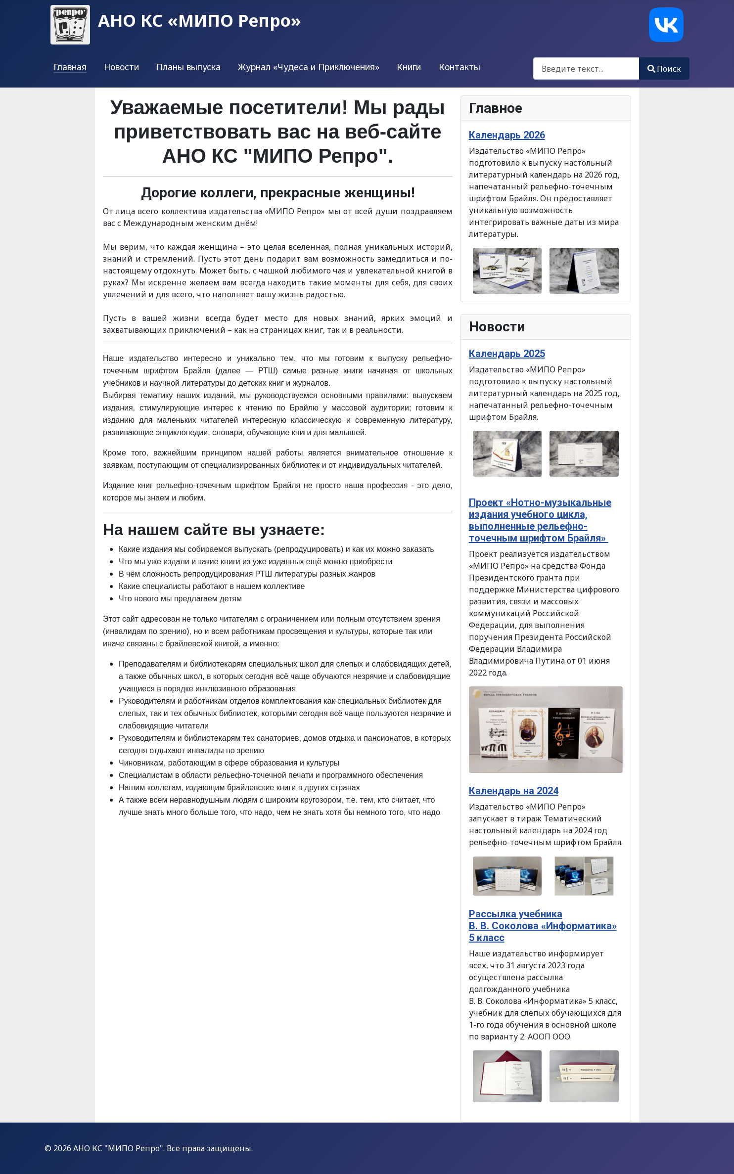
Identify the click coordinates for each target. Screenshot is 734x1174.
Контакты (459, 67)
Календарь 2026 (507, 135)
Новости (121, 67)
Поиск (664, 68)
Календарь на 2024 (513, 791)
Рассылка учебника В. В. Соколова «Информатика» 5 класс (543, 926)
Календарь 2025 (507, 354)
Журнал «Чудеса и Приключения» (308, 67)
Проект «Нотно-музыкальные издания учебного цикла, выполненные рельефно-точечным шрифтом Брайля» (540, 520)
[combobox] (586, 68)
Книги (409, 67)
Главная (70, 67)
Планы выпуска (188, 67)
